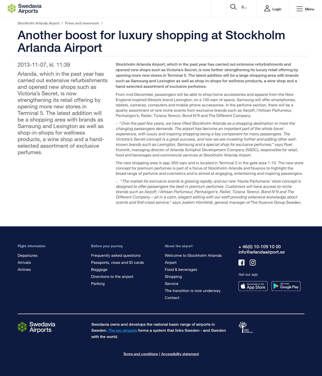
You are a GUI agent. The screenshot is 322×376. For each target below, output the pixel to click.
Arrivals (24, 262)
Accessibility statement (180, 354)
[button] (305, 9)
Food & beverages (181, 269)
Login (276, 9)
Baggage (99, 269)
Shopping (173, 276)
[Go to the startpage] (36, 327)
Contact (172, 297)
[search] (223, 9)
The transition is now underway (193, 290)
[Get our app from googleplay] (286, 286)
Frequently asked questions (116, 255)
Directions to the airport (112, 276)
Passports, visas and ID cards (117, 262)
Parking (98, 283)
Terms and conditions (140, 354)
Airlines (24, 269)
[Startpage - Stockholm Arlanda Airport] (25, 9)
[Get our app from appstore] (253, 286)
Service (171, 283)
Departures (27, 255)
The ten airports (122, 330)
